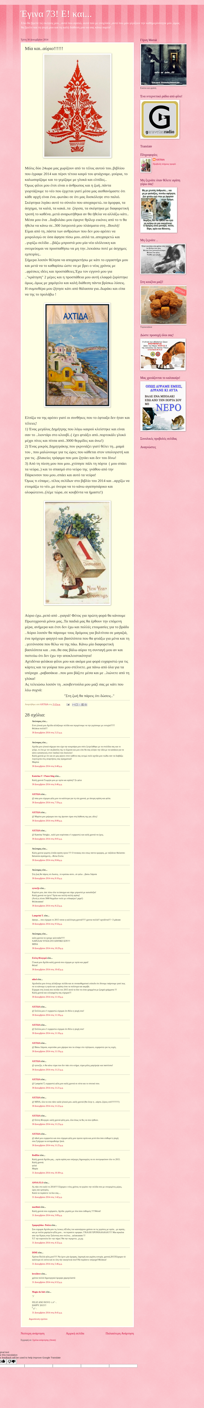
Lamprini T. (38, 915)
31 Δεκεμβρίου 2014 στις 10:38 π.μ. (47, 1173)
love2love (36, 1274)
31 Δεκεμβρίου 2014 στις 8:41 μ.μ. (47, 1312)
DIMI (34, 1252)
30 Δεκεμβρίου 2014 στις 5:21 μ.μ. (47, 732)
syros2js (36, 888)
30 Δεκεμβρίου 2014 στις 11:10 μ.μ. (47, 997)
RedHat (35, 1155)
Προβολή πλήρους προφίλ (164, 164)
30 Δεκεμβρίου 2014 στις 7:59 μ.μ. (47, 802)
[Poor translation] (12, 1361)
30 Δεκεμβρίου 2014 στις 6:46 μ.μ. (47, 784)
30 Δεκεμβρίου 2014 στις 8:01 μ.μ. (47, 839)
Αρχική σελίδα (75, 1333)
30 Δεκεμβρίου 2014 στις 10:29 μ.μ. (48, 948)
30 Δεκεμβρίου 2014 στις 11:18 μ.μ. (47, 1015)
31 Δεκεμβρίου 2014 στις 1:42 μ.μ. (47, 1197)
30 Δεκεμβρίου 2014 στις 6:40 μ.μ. (47, 766)
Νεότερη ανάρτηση (32, 1333)
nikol (34, 979)
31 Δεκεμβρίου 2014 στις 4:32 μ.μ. (47, 1243)
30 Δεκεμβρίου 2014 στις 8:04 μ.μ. (47, 860)
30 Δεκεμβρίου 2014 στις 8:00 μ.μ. (47, 821)
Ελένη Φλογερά (39, 958)
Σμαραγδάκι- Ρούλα (41, 1225)
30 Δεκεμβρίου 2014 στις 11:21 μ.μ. (47, 1070)
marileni (36, 1207)
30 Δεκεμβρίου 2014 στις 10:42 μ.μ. (48, 969)
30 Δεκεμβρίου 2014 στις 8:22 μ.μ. (47, 906)
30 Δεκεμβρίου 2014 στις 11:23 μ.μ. (47, 1124)
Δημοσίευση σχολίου (38, 1319)
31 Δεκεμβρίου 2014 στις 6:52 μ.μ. (47, 1282)
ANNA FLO (37, 1182)
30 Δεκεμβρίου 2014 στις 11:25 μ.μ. (47, 1145)
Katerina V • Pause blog (43, 776)
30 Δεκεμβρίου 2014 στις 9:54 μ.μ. (47, 924)
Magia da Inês (38, 1292)
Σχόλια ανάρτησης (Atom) (44, 1340)
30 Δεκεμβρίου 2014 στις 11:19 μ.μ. (47, 1051)
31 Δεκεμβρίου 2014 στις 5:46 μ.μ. (47, 1264)
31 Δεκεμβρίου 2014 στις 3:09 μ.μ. (47, 1215)
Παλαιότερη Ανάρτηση (120, 1333)
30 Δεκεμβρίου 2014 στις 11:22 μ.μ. (47, 1106)
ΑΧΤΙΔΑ (36, 794)
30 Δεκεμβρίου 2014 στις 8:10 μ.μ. (47, 878)
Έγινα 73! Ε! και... (56, 13)
